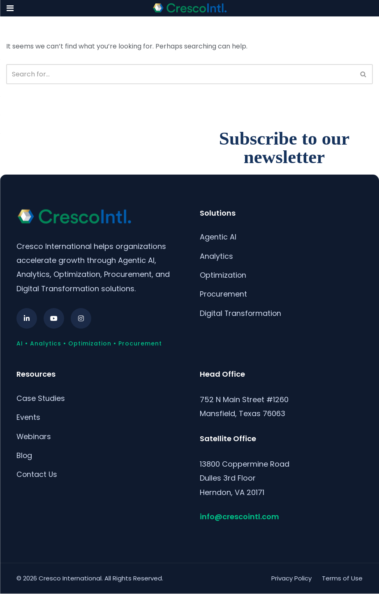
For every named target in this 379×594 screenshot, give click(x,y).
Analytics (216, 256)
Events (28, 417)
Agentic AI (218, 237)
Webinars (33, 437)
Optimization (223, 275)
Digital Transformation (241, 314)
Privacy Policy (291, 578)
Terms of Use (342, 578)
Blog (24, 456)
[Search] (180, 74)
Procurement (223, 295)
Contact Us (37, 475)
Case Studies (40, 398)
